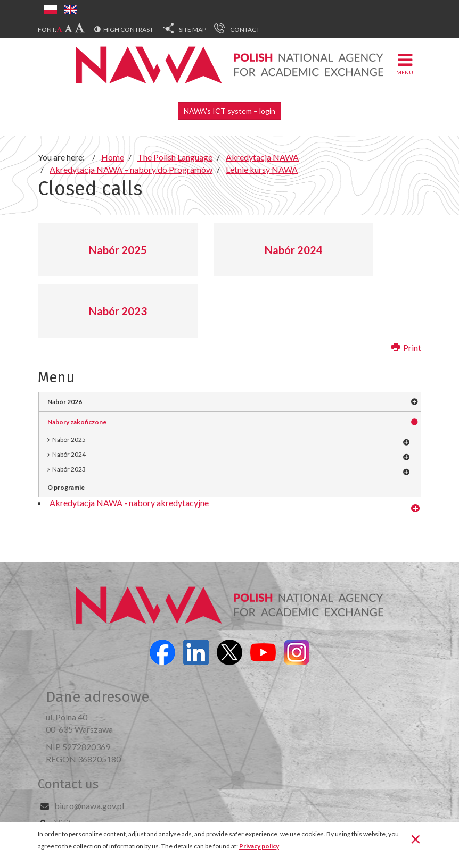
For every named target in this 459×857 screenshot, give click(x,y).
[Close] (415, 838)
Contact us (68, 784)
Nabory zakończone (76, 422)
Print (406, 347)
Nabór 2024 (294, 249)
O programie (66, 487)
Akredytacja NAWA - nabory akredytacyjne (129, 503)
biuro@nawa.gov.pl (89, 806)
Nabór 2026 (64, 402)
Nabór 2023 (118, 311)
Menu (404, 63)
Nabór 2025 (118, 249)
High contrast (128, 29)
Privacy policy (259, 846)
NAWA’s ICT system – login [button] (229, 110)
